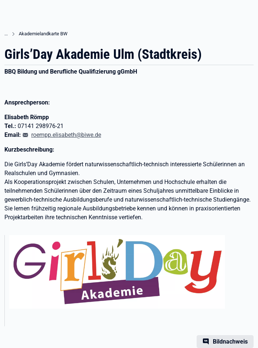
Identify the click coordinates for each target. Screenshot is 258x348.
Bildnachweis (230, 341)
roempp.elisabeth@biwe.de (66, 134)
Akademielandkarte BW (43, 33)
